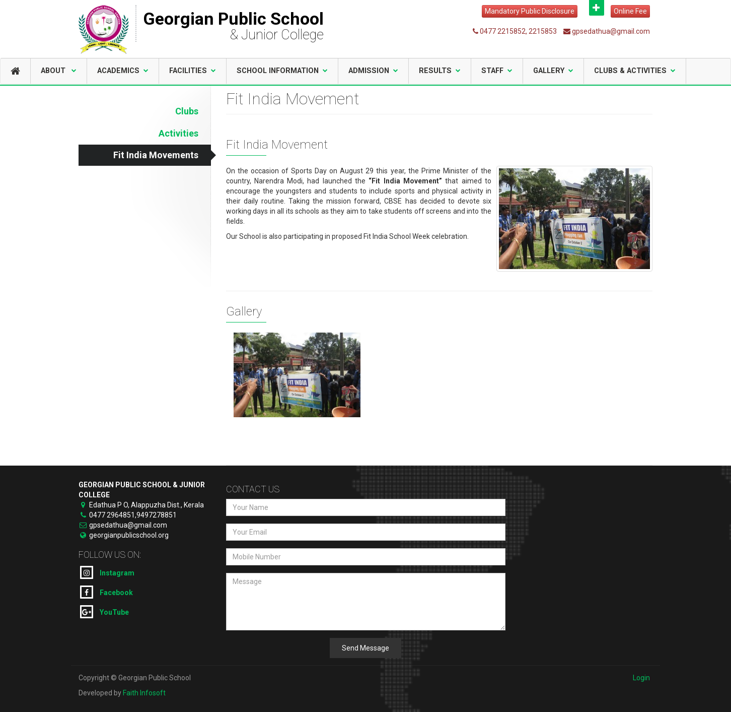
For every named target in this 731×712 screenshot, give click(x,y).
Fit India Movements (155, 155)
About (59, 71)
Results (440, 71)
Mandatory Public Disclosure (529, 11)
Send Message (365, 648)
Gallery (553, 71)
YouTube (104, 611)
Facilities (192, 71)
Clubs (186, 111)
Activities (178, 133)
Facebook (106, 592)
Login (641, 678)
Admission (373, 71)
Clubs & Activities (635, 71)
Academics (123, 71)
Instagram (107, 572)
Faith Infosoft (144, 693)
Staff (497, 71)
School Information (282, 71)
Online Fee (630, 11)
